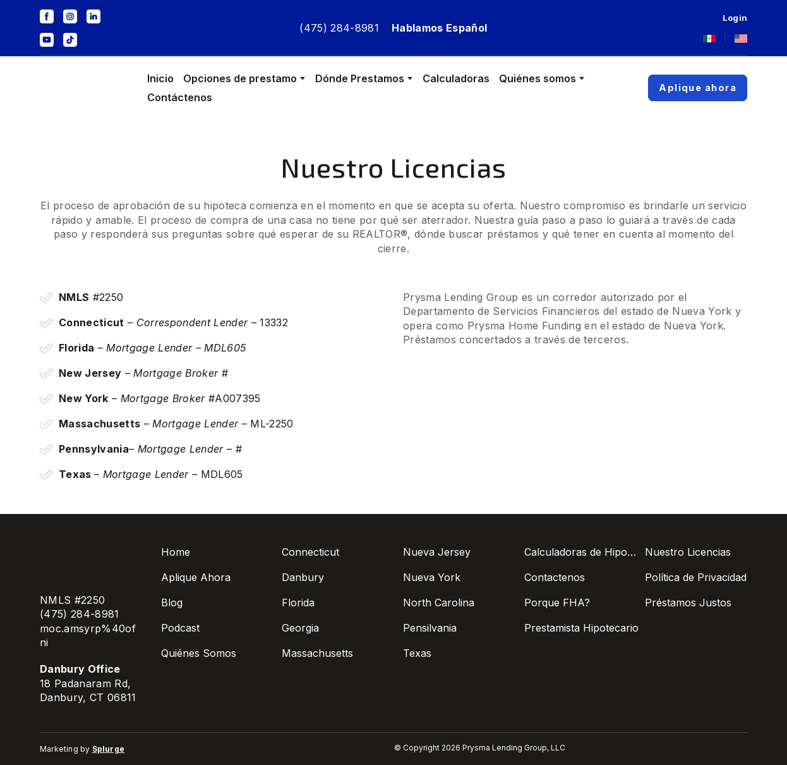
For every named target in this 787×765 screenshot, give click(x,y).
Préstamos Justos (688, 602)
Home (175, 552)
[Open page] (709, 38)
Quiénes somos (537, 78)
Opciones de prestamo (240, 78)
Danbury (303, 577)
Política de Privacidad (696, 577)
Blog (172, 602)
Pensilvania (430, 627)
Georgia (300, 627)
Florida (298, 602)
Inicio (160, 78)
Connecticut (310, 552)
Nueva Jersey (437, 552)
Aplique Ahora (196, 577)
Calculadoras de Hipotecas (581, 552)
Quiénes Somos (198, 653)
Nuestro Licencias (688, 552)
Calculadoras (456, 78)
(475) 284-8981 (339, 27)
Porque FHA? (557, 602)
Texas (417, 653)
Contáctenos (179, 97)
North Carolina (438, 602)
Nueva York (431, 577)
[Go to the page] (84, 88)
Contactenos (554, 577)
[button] (47, 16)
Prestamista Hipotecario (581, 627)
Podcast (180, 627)
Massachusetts (317, 653)
